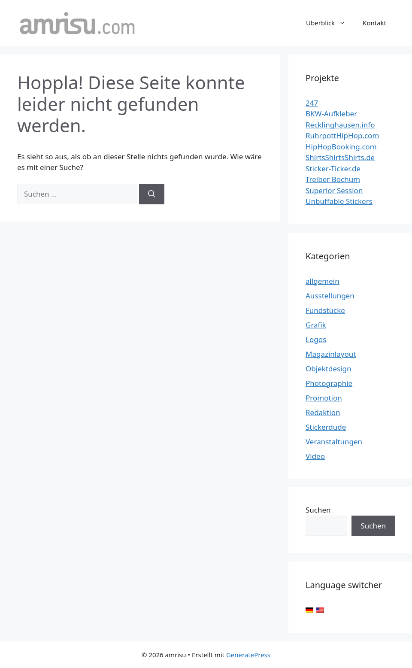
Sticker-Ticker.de (333, 168)
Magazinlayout (331, 354)
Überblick (330, 23)
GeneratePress (248, 654)
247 (312, 103)
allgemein (322, 281)
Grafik (316, 325)
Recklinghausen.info (340, 125)
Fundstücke (325, 310)
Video (315, 456)
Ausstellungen (330, 296)
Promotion (324, 398)
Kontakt (374, 22)
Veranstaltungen (334, 441)
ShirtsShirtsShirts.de (340, 157)
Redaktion (323, 412)
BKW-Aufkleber (331, 113)
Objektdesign (328, 368)
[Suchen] (151, 194)
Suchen (318, 510)
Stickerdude (326, 427)
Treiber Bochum (333, 179)
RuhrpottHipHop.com (342, 135)
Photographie (329, 383)
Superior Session (334, 190)
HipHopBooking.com (341, 147)
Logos (316, 339)
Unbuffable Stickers (339, 201)
